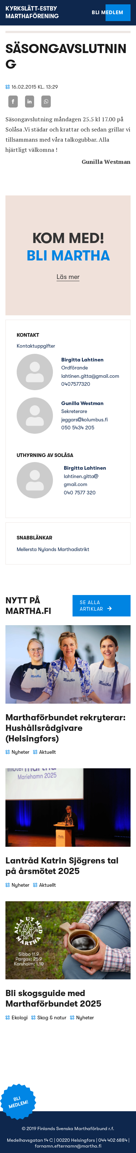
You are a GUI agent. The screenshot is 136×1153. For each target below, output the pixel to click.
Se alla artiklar (91, 605)
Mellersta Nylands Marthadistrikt (53, 549)
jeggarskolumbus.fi (84, 419)
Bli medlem (114, 12)
